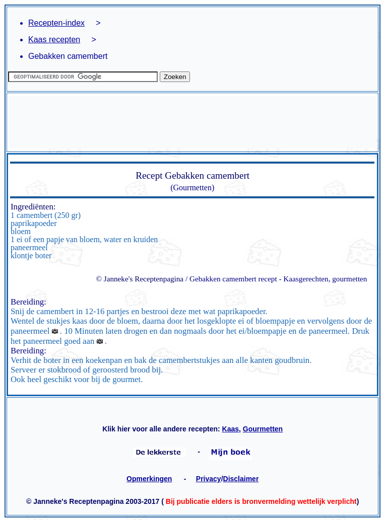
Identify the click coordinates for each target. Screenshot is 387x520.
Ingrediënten (32, 206)
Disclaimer (241, 479)
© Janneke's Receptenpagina (139, 278)
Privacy (208, 479)
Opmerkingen (149, 479)
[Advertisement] (192, 122)
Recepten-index (56, 23)
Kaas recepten (54, 39)
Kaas (230, 429)
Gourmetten (263, 429)
